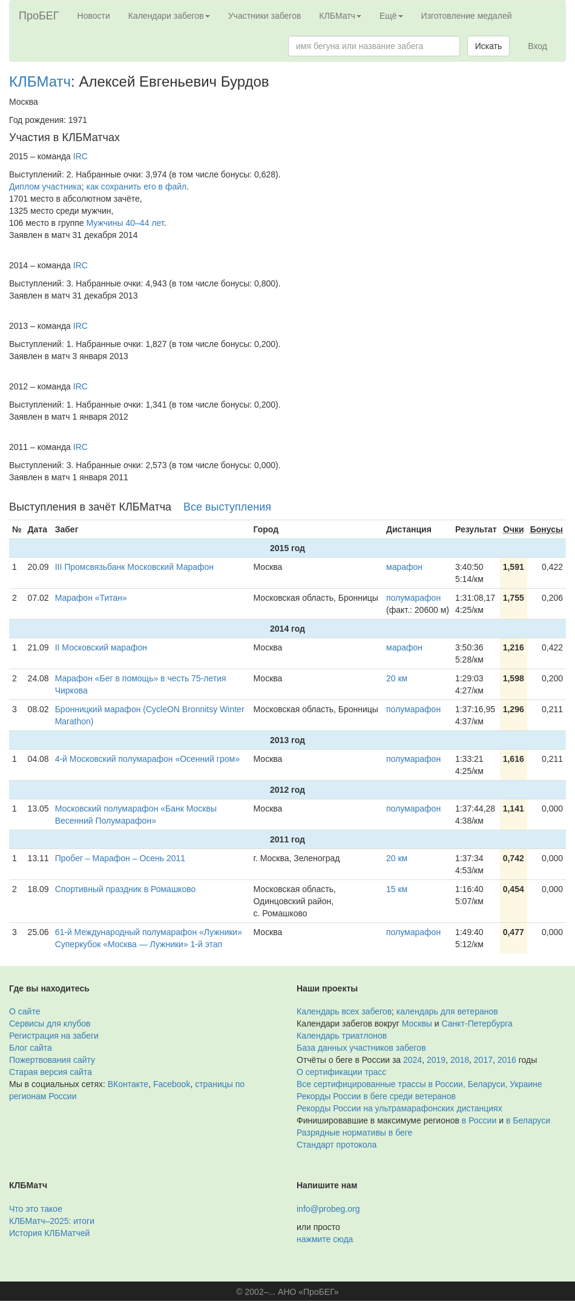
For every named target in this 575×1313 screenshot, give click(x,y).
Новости (93, 16)
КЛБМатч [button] (340, 16)
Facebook (171, 1084)
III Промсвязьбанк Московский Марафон (134, 567)
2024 (412, 1060)
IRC (80, 156)
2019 (436, 1060)
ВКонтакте (128, 1084)
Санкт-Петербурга (477, 1023)
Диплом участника (45, 186)
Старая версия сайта (50, 1072)
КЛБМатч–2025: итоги (51, 1221)
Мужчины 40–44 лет (125, 223)
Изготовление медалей (466, 16)
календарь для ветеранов (447, 1011)
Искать (488, 46)
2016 (507, 1060)
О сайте (24, 1011)
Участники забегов (264, 16)
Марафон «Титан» (91, 598)
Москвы (417, 1023)
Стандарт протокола (336, 1144)
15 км (396, 889)
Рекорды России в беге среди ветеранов (376, 1096)
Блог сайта (30, 1048)
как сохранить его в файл (137, 186)
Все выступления (227, 507)
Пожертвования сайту (52, 1060)
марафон (404, 567)
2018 (459, 1060)
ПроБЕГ (39, 16)
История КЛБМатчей (49, 1233)
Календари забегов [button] (169, 16)
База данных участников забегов (361, 1048)
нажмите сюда (325, 1239)
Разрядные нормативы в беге (354, 1132)
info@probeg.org (328, 1209)
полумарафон (413, 598)
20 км (396, 678)
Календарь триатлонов (342, 1035)
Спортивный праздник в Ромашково (125, 889)
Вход (537, 46)
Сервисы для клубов (50, 1023)
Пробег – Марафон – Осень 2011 (120, 858)
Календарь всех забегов (344, 1011)
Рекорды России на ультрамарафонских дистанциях (399, 1108)
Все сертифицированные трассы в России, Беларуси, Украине (419, 1084)
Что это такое (35, 1209)
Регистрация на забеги (54, 1035)
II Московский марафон (101, 647)
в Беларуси (528, 1120)
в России (479, 1120)
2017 (483, 1060)
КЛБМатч (40, 81)
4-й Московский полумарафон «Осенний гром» (147, 759)
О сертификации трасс (341, 1072)
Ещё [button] (391, 16)
